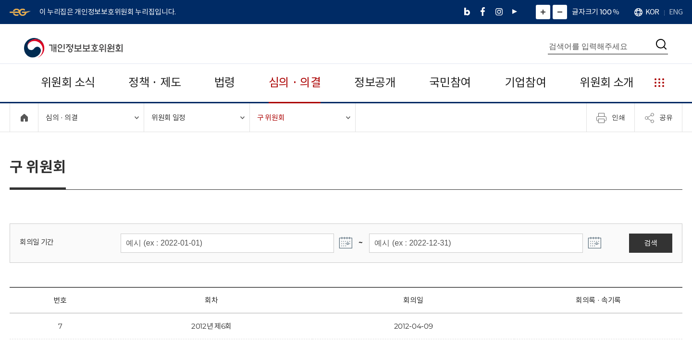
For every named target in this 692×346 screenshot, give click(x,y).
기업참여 (525, 82)
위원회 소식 (68, 82)
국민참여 (450, 82)
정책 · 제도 (154, 82)
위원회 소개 (607, 82)
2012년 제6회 (211, 326)
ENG (675, 11)
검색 (650, 242)
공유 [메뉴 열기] (658, 117)
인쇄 (610, 117)
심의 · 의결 (295, 82)
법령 (224, 82)
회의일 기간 (37, 242)
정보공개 (375, 82)
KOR (652, 11)
